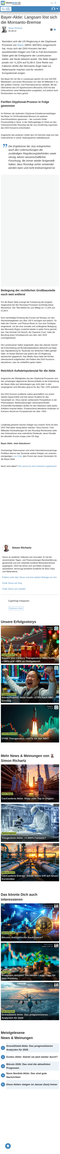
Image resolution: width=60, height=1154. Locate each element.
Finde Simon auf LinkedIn (14, 589)
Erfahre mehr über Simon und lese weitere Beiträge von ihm (29, 577)
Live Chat (17, 456)
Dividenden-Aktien (16, 608)
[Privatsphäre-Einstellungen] (8, 1146)
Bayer (20, 45)
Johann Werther (48, 905)
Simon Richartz (15, 28)
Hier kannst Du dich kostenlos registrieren (37, 466)
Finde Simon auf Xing (12, 583)
